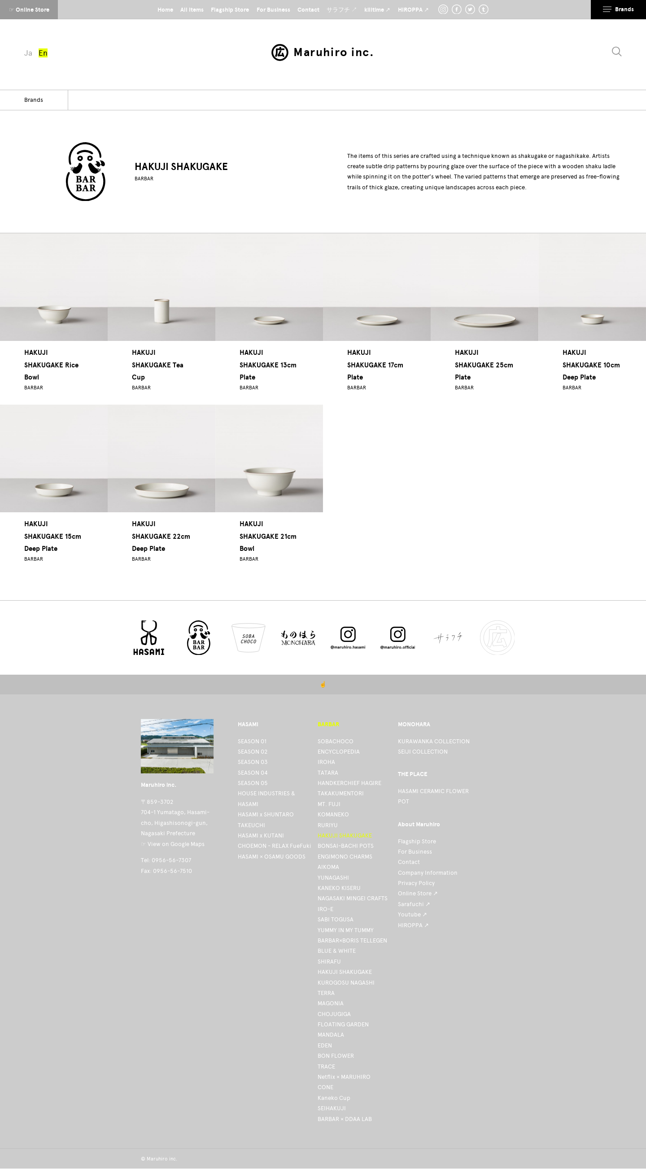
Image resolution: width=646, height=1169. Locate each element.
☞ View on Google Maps (173, 844)
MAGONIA (331, 1003)
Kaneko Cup (334, 1098)
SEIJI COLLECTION (423, 751)
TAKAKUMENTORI (341, 793)
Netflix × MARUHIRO (344, 1076)
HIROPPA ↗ (413, 925)
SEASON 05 (253, 783)
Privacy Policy (416, 883)
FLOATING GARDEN (343, 1024)
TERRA (326, 993)
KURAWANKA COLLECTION (434, 741)
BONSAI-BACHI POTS (346, 845)
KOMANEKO (333, 814)
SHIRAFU (329, 961)
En (43, 52)
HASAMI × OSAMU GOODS (272, 856)
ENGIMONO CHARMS (345, 856)
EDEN (325, 1045)
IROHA (326, 762)
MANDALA (331, 1034)
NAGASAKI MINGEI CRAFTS (353, 898)
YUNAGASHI (333, 877)
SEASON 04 (253, 772)
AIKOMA (328, 867)
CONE (325, 1087)
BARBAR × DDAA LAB (345, 1119)
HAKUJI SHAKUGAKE (345, 835)
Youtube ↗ (412, 914)
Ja (28, 52)
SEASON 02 (252, 751)
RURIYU (328, 825)
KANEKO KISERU (339, 888)
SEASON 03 (253, 762)
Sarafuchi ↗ (414, 904)
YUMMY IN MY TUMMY (346, 930)
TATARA (328, 772)
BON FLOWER (336, 1055)
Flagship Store (417, 841)
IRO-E (325, 909)
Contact (409, 862)
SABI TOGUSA (336, 919)
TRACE (326, 1066)
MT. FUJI (329, 804)
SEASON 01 (252, 741)
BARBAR (144, 179)
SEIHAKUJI (332, 1108)
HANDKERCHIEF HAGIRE (349, 783)
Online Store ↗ (418, 893)
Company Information (428, 872)
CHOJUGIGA (334, 1014)
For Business (415, 851)
